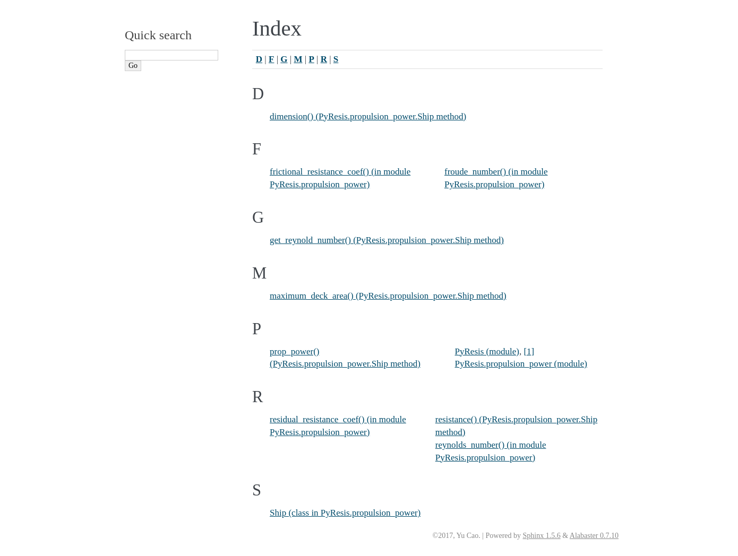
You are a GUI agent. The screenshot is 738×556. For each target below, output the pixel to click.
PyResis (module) (487, 351)
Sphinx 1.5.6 (542, 536)
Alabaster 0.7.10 (594, 536)
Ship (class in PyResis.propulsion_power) (345, 513)
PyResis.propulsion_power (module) (521, 364)
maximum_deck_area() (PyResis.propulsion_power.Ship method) (388, 296)
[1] (529, 351)
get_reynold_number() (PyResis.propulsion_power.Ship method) (387, 240)
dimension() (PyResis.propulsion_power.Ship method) (368, 116)
